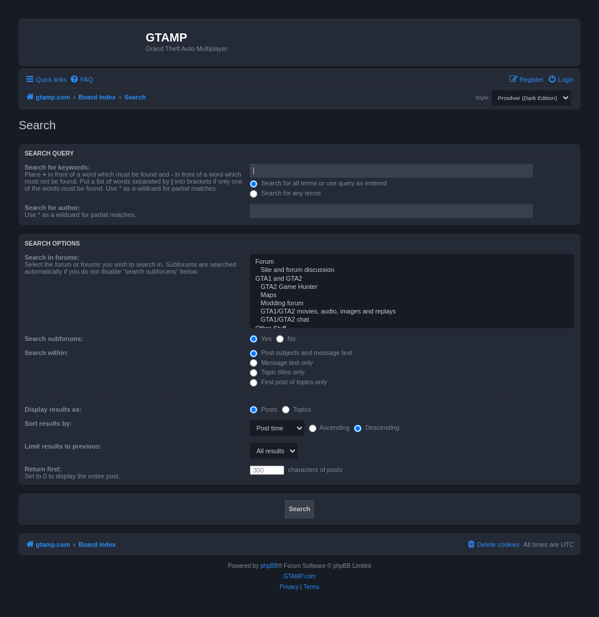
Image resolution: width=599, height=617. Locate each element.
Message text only (281, 362)
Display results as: (53, 409)
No (285, 338)
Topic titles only (277, 371)
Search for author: (52, 207)
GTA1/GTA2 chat (412, 320)
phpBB (269, 566)
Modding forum (412, 303)
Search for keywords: (57, 167)
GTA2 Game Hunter (412, 287)
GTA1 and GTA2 (412, 279)
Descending (376, 427)
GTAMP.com (299, 576)
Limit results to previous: (63, 446)
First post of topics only (288, 381)
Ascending (329, 427)
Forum (412, 262)
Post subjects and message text (301, 352)
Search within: (46, 352)
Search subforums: (54, 338)
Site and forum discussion (412, 270)
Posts (263, 409)
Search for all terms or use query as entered (318, 183)
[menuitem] (81, 80)
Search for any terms (285, 193)
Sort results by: (48, 423)
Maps (412, 295)
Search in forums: (52, 257)
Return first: (43, 469)
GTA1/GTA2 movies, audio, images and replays (412, 312)
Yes (260, 338)
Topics (296, 409)
